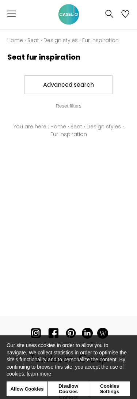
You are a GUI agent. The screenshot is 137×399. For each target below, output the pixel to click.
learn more (39, 374)
